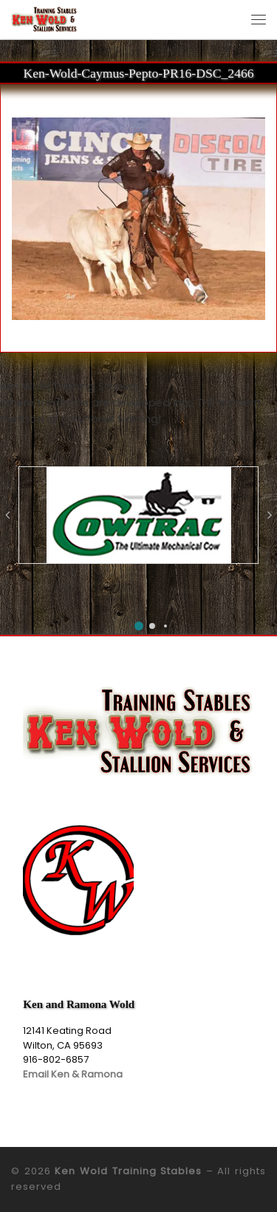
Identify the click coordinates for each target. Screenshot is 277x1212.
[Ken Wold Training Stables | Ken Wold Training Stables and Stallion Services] (44, 18)
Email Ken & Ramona (73, 1074)
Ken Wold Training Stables (128, 1171)
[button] (138, 626)
